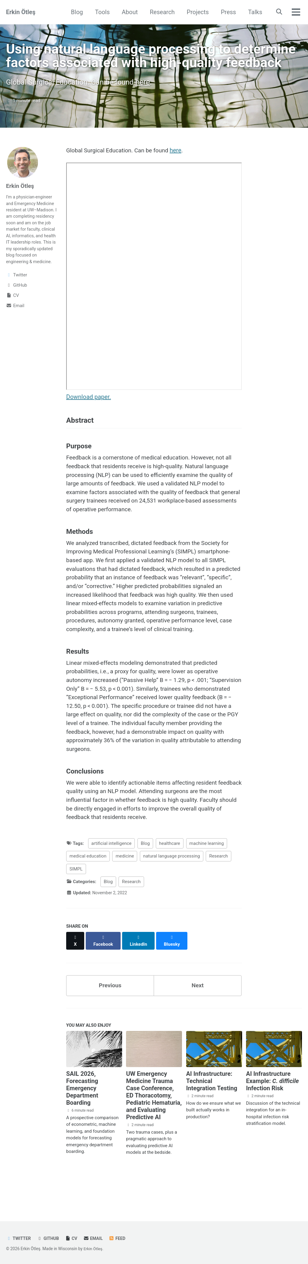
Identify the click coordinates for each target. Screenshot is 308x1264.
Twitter (19, 1238)
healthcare (169, 877)
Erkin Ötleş (20, 12)
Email (95, 1238)
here (149, 99)
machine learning (206, 877)
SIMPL (76, 903)
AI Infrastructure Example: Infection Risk (272, 1110)
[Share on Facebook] (104, 971)
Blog (75, 12)
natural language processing (171, 890)
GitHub (49, 1238)
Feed (120, 1238)
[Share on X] (75, 971)
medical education (87, 890)
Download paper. (88, 415)
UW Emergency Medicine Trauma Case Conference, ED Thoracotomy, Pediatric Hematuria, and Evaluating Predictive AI (154, 1124)
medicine (125, 890)
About (128, 12)
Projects (196, 12)
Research (160, 12)
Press (226, 12)
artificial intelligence (111, 877)
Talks (253, 12)
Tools (100, 12)
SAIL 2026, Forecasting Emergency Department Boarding (82, 1117)
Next (197, 1013)
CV (73, 1238)
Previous (110, 1013)
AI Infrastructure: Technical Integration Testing (211, 1110)
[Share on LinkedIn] (139, 971)
